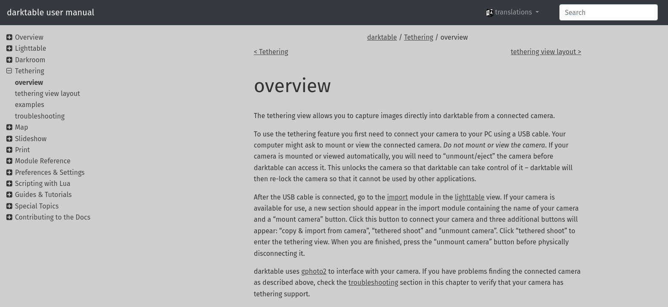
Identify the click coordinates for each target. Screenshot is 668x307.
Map (21, 127)
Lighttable (30, 48)
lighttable (469, 197)
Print (22, 150)
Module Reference (42, 161)
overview (29, 82)
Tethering (418, 37)
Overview (29, 37)
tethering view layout (47, 94)
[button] (512, 12)
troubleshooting (373, 282)
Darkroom (30, 60)
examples (29, 105)
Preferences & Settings (49, 172)
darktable (382, 37)
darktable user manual (50, 12)
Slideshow (30, 139)
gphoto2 (313, 271)
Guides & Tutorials (43, 195)
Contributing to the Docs (52, 217)
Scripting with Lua (42, 184)
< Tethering (271, 52)
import (397, 197)
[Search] (608, 12)
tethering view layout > (546, 52)
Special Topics (36, 206)
